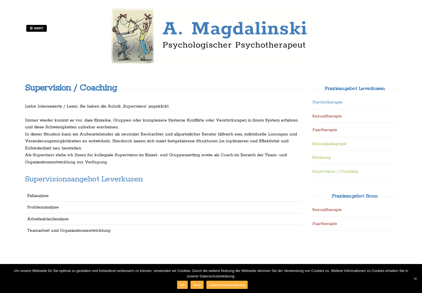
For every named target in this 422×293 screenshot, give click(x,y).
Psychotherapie (327, 102)
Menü (36, 28)
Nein (197, 285)
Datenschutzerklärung (227, 285)
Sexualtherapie (327, 116)
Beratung (321, 157)
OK (182, 285)
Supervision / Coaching (335, 171)
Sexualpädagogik (329, 143)
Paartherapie (324, 129)
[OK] (415, 278)
